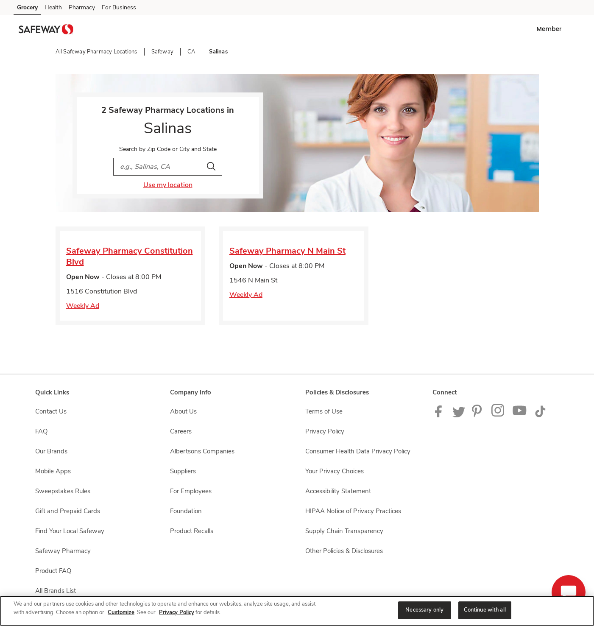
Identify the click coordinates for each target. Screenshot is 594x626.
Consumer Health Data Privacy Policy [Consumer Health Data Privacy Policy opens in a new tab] (357, 451)
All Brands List (55, 591)
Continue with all (485, 610)
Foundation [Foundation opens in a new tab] (186, 511)
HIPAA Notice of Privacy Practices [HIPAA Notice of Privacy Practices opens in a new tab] (353, 511)
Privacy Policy (176, 612)
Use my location (167, 185)
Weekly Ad (82, 305)
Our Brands (51, 451)
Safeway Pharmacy (63, 551)
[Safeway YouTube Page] (520, 415)
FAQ (41, 431)
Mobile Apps (53, 471)
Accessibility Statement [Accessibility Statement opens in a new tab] (338, 491)
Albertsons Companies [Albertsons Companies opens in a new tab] (202, 451)
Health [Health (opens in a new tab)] (53, 7)
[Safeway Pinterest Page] (478, 415)
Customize (121, 612)
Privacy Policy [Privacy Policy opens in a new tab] (324, 431)
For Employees (191, 491)
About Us (183, 411)
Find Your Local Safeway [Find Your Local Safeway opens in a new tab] (69, 531)
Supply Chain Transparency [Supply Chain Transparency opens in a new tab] (344, 531)
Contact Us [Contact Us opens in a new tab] (51, 411)
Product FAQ (53, 571)
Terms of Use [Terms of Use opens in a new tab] (324, 411)
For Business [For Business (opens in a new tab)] (119, 7)
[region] (297, 611)
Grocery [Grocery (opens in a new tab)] (27, 7)
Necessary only (424, 610)
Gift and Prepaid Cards (67, 511)
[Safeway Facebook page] (440, 415)
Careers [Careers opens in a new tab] (181, 431)
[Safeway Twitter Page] (458, 415)
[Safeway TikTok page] (540, 415)
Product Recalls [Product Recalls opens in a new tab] (191, 531)
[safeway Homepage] (46, 30)
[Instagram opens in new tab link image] (498, 415)
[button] (550, 28)
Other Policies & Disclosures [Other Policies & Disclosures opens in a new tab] (344, 551)
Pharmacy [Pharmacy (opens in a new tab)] (82, 7)
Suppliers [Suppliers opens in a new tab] (183, 471)
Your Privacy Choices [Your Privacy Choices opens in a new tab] (334, 471)
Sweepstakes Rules (62, 491)
